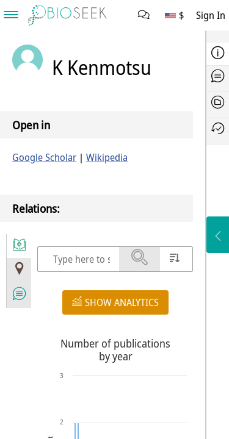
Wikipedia (107, 157)
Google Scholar (44, 157)
